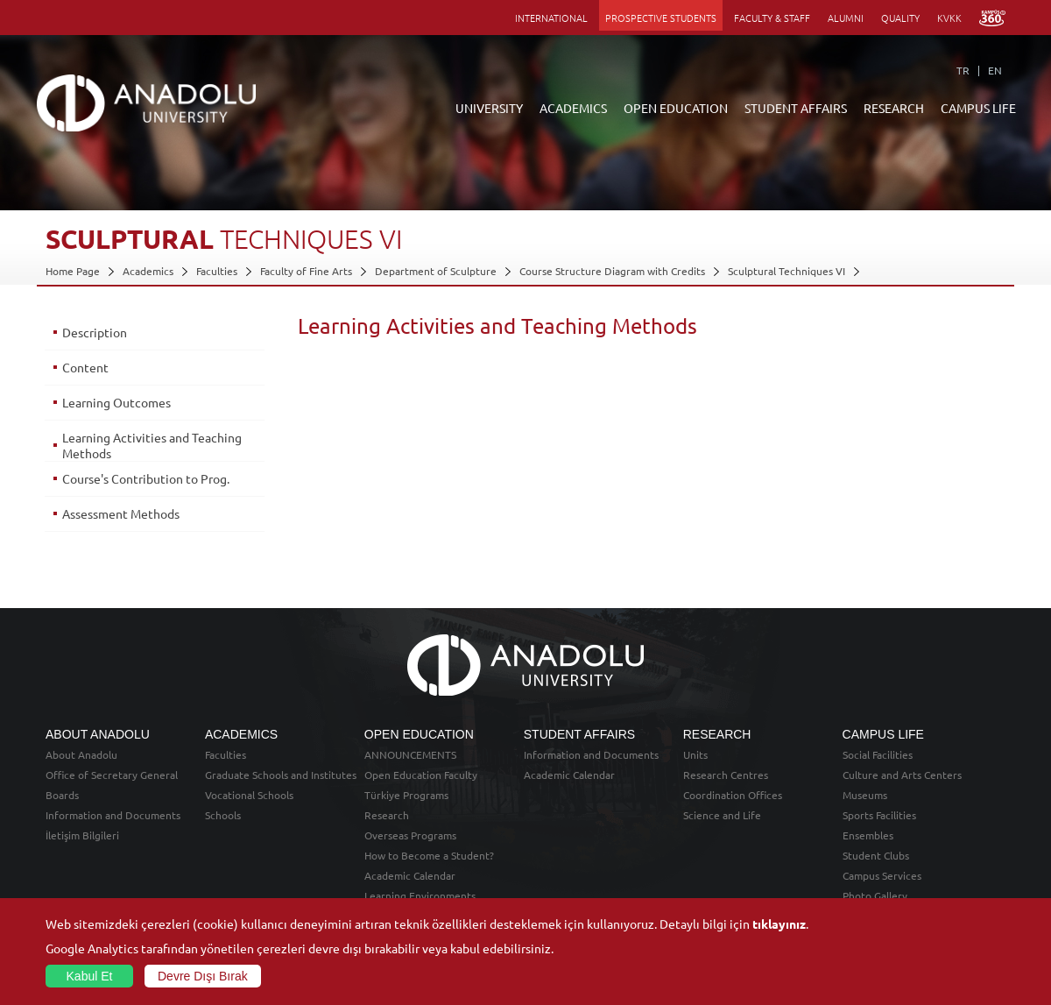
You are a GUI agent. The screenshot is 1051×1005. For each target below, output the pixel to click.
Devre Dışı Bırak (203, 976)
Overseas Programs (410, 835)
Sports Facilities (879, 815)
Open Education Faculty (420, 775)
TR (963, 70)
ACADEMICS (573, 108)
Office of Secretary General (112, 775)
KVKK (949, 18)
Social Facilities (878, 754)
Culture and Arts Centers (902, 775)
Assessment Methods (121, 513)
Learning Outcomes (116, 402)
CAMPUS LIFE (978, 108)
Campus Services (882, 875)
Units (695, 754)
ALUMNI (846, 18)
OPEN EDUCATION (676, 108)
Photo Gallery (875, 895)
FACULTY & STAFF (772, 18)
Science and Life (722, 815)
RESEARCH (894, 108)
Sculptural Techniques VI (786, 271)
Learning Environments (420, 895)
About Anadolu (81, 754)
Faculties (216, 271)
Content (85, 367)
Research (386, 815)
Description (94, 332)
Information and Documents (113, 815)
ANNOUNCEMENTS (410, 754)
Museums (865, 795)
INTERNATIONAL (551, 18)
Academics (148, 271)
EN (995, 70)
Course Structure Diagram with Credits (612, 271)
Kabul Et (90, 976)
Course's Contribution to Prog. (145, 478)
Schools (223, 815)
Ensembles (868, 835)
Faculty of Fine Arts (306, 271)
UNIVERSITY (489, 108)
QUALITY (900, 18)
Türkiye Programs (406, 795)
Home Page (73, 271)
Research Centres (725, 775)
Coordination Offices (732, 795)
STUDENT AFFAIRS (795, 108)
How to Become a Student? (429, 855)
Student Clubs (876, 855)
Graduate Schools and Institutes (280, 775)
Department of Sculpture (436, 271)
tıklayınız (779, 923)
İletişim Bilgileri (82, 835)
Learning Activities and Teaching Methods (152, 445)
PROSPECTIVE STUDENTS (660, 18)
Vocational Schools (249, 795)
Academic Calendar (409, 875)
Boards (62, 795)
